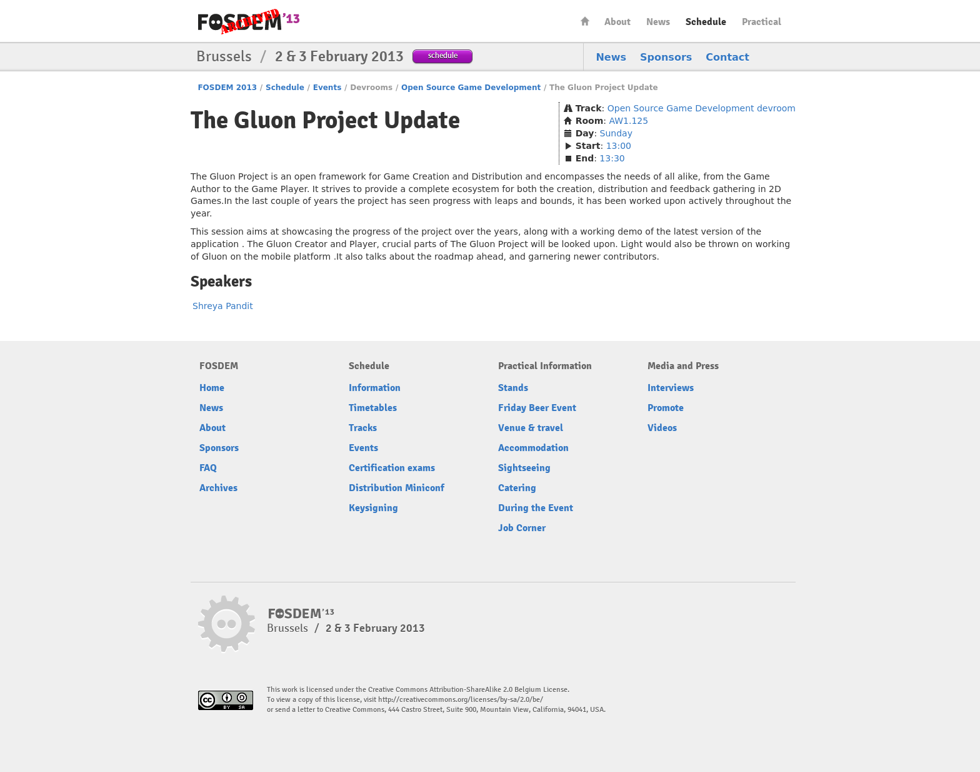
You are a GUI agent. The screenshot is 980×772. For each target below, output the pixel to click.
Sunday (616, 133)
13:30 (611, 158)
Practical (761, 22)
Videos (662, 428)
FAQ (208, 468)
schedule (443, 55)
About (617, 22)
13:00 (618, 146)
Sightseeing (524, 468)
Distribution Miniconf (396, 488)
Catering (517, 488)
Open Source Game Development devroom (702, 108)
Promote (666, 408)
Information (375, 388)
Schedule (706, 22)
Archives (218, 488)
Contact (727, 57)
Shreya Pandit (222, 306)
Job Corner (522, 528)
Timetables (373, 408)
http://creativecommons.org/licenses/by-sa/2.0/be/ (460, 699)
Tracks (363, 428)
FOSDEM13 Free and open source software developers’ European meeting (248, 21)
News (658, 22)
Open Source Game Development (471, 87)
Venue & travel (530, 428)
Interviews (671, 388)
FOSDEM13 (301, 613)
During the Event (535, 508)
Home (585, 21)
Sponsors (666, 57)
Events (327, 87)
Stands (513, 388)
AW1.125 (628, 121)
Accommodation (533, 448)
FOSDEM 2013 (227, 87)
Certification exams (392, 468)
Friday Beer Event (537, 408)
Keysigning (373, 508)
